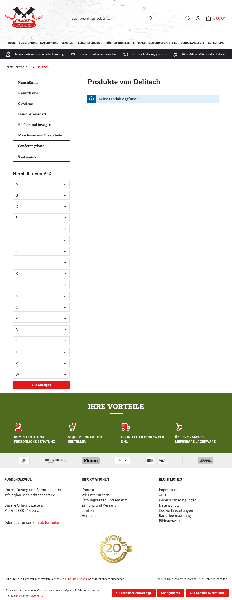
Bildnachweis (169, 520)
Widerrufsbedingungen (178, 500)
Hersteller (90, 515)
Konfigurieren (170, 593)
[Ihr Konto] (198, 18)
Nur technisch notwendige (133, 593)
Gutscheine (27, 156)
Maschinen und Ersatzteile (40, 135)
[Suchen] (151, 18)
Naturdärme (28, 93)
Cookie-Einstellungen (176, 510)
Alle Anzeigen (41, 385)
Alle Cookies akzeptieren (207, 593)
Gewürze (25, 103)
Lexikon (88, 510)
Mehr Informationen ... (29, 595)
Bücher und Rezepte (34, 124)
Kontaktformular (45, 522)
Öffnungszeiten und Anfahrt (104, 500)
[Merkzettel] (188, 18)
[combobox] (108, 18)
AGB (162, 495)
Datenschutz (169, 505)
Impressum (168, 489)
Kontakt (88, 489)
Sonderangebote (31, 145)
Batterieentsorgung (175, 515)
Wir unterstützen (95, 495)
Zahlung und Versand (99, 505)
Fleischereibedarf (32, 114)
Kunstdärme (28, 82)
